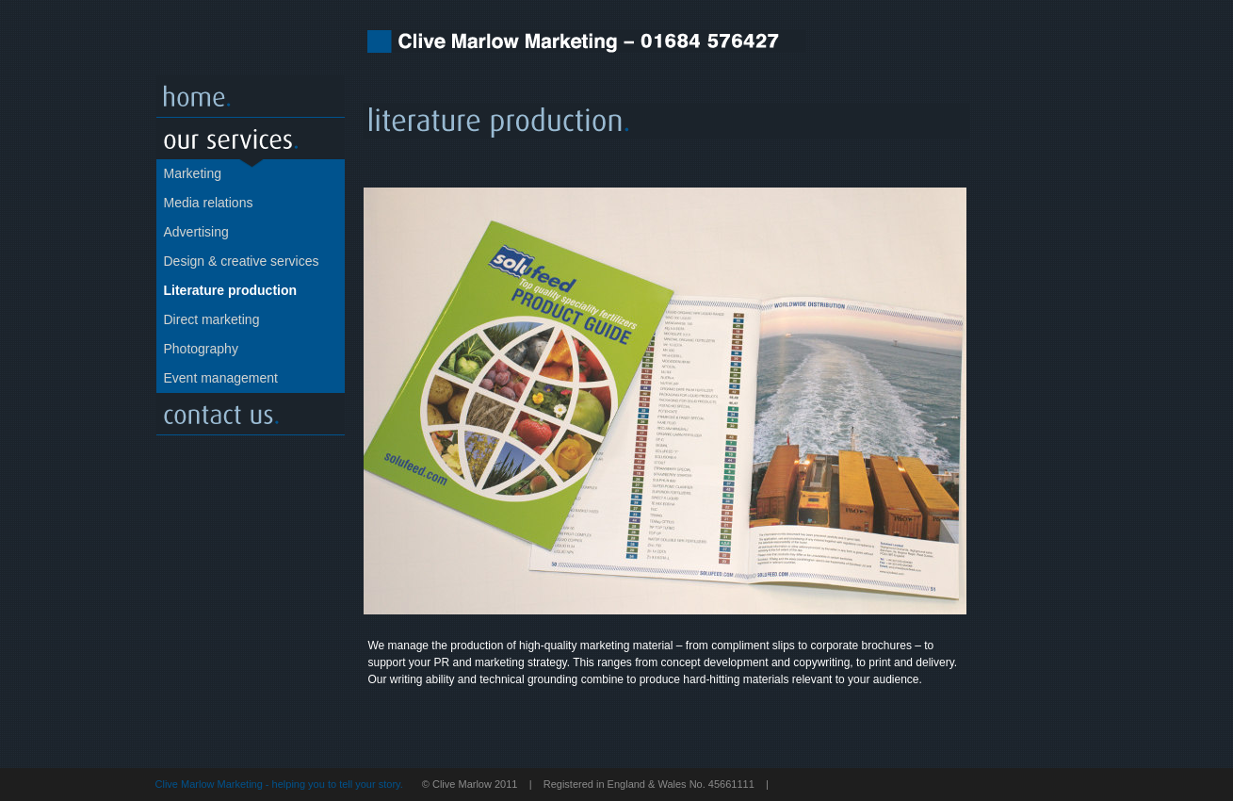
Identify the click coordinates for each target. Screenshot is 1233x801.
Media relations (208, 202)
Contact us (250, 414)
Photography (201, 348)
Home (250, 96)
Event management (221, 377)
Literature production (231, 290)
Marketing (192, 173)
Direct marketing (212, 319)
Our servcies (250, 138)
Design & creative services (241, 261)
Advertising (196, 231)
